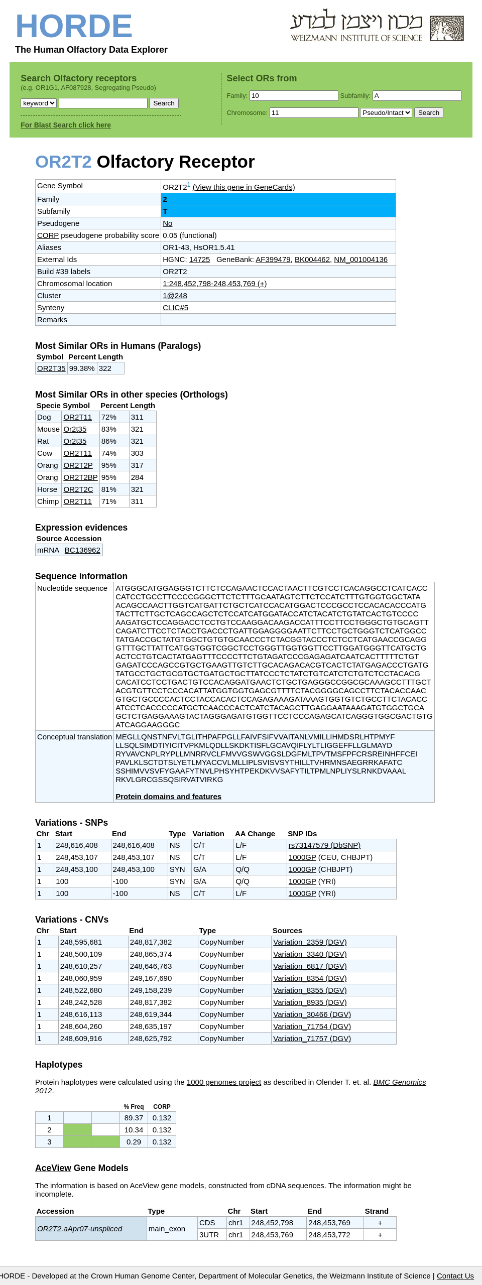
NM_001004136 (361, 259)
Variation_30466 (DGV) (312, 1014)
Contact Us (455, 1275)
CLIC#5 (175, 307)
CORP (48, 235)
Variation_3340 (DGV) (309, 954)
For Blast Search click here (66, 125)
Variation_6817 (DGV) (309, 966)
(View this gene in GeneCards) (244, 187)
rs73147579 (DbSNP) (324, 845)
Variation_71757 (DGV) (312, 1038)
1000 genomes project (224, 1082)
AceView (53, 1168)
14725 (199, 259)
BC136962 (82, 550)
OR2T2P (77, 465)
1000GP (302, 857)
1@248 (175, 295)
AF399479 (273, 259)
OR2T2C (78, 489)
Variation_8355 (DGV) (309, 990)
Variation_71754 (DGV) (312, 1026)
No (167, 223)
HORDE (74, 26)
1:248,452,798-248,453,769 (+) (215, 283)
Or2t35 (74, 429)
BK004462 (312, 259)
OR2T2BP (80, 477)
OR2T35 (51, 368)
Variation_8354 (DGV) (309, 978)
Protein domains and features (168, 796)
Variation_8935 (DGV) (309, 1002)
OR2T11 (77, 417)
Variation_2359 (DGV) (309, 942)
